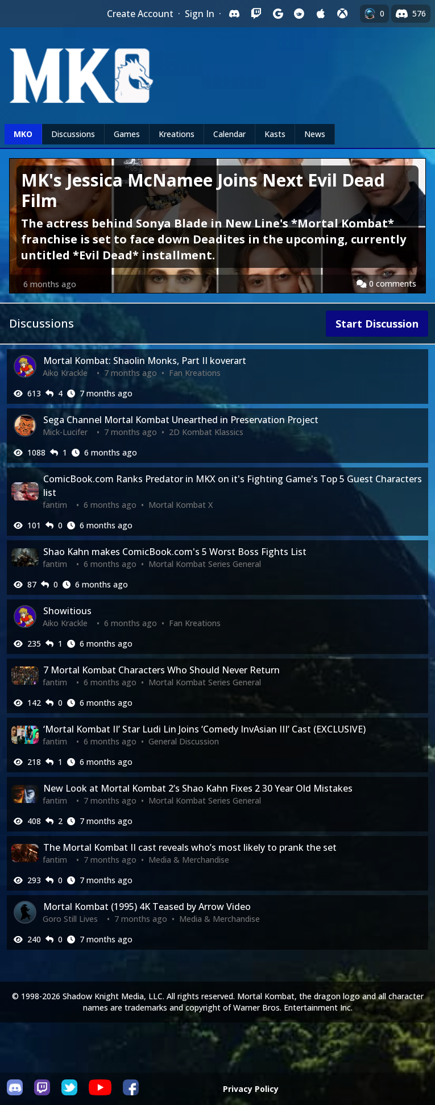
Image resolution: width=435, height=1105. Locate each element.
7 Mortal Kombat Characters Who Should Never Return (161, 670)
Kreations (176, 134)
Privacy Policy (251, 1088)
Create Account (140, 13)
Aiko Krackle (65, 372)
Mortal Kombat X (180, 504)
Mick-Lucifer (65, 432)
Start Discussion (377, 323)
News (314, 134)
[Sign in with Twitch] (255, 13)
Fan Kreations (195, 372)
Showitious (67, 611)
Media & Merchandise (188, 859)
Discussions (73, 134)
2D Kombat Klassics (206, 432)
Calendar (229, 134)
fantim (55, 504)
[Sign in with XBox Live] (342, 13)
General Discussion (183, 741)
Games (127, 134)
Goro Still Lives (70, 918)
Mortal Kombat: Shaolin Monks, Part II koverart (144, 360)
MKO (23, 134)
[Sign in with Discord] (234, 13)
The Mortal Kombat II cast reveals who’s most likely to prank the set (190, 847)
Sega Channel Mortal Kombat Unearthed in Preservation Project (180, 419)
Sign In (199, 13)
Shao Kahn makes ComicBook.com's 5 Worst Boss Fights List (174, 551)
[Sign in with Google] (277, 13)
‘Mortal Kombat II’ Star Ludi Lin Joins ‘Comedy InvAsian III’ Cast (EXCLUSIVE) (204, 729)
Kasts (274, 134)
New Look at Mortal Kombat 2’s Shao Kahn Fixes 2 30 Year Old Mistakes (198, 788)
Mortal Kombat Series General (204, 563)
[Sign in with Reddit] (299, 13)
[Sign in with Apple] (320, 13)
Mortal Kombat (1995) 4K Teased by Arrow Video (147, 906)
